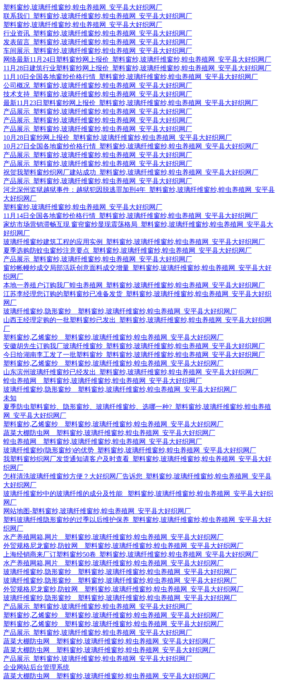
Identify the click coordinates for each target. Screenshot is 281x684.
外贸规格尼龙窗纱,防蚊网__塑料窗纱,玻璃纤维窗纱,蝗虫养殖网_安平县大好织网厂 (123, 545)
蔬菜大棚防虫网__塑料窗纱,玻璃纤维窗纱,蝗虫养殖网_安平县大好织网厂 (109, 432)
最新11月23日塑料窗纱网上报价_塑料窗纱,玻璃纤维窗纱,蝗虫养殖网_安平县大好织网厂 (130, 102)
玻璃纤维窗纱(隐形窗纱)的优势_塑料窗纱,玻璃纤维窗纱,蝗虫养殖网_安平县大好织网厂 (129, 450)
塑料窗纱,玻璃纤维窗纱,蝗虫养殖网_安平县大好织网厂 (82, 7)
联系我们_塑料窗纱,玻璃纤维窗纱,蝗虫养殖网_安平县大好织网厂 (97, 15)
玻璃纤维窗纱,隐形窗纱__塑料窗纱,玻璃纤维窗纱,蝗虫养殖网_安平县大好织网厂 (120, 311)
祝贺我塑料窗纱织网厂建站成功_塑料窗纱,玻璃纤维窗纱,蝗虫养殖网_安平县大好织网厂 (130, 172)
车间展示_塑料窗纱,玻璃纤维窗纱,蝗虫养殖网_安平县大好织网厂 (97, 50)
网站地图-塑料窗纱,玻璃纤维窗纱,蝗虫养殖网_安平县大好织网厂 (97, 510)
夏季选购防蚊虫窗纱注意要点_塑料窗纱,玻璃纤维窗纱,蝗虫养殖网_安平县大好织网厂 (127, 250)
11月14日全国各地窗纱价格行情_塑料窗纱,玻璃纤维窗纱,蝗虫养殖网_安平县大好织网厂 (130, 215)
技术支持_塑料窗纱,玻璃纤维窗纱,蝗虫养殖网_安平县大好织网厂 (97, 94)
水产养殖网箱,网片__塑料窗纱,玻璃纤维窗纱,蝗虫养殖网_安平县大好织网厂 (113, 537)
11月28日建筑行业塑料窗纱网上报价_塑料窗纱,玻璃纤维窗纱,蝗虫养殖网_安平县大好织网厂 (137, 68)
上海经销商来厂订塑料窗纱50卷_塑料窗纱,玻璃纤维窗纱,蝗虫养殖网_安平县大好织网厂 (130, 554)
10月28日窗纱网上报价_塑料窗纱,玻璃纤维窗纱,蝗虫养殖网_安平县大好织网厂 (117, 137)
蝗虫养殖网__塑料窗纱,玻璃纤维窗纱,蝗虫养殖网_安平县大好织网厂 (102, 380)
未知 (10, 398)
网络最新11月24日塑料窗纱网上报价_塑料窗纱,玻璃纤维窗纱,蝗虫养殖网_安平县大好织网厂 (137, 59)
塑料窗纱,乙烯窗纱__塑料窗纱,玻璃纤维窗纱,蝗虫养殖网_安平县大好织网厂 (113, 337)
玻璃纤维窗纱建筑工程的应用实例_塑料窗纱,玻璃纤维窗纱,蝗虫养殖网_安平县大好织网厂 (134, 241)
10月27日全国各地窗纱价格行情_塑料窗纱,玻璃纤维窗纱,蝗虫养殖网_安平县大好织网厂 (130, 146)
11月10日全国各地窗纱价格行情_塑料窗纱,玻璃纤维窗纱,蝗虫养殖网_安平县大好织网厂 (130, 76)
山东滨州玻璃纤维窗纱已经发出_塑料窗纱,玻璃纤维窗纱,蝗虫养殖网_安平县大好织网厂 (130, 371)
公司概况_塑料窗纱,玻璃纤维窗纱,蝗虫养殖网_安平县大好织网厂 (97, 85)
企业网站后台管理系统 (36, 667)
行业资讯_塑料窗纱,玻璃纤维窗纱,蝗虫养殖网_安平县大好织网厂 (97, 33)
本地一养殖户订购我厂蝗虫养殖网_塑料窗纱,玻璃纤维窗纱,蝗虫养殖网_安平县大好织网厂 (134, 285)
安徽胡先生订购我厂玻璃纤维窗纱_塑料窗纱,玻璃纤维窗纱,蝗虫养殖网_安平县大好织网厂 (134, 345)
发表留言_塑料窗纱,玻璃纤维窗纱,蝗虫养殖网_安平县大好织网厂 (97, 41)
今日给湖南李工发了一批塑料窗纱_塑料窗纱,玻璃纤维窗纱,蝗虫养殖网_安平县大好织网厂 (134, 354)
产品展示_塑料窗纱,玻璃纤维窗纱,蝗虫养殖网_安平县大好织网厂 (97, 111)
